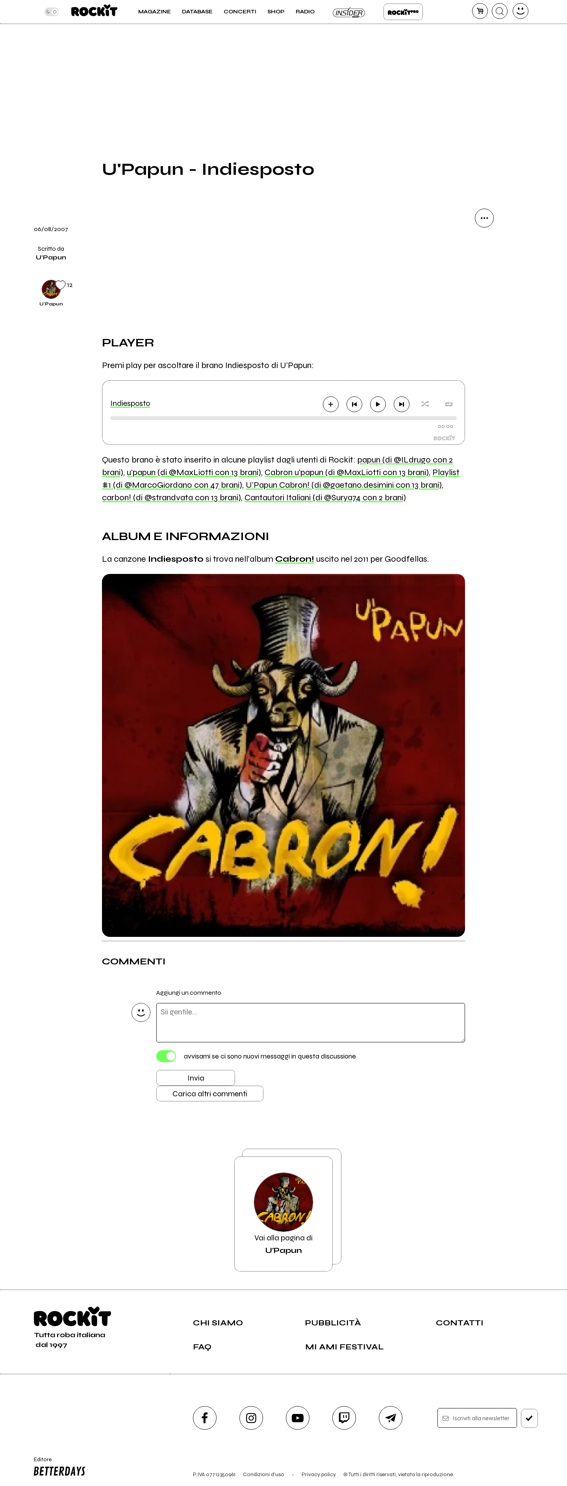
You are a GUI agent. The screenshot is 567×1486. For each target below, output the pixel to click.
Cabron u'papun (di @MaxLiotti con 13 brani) (347, 472)
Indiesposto (130, 403)
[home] (94, 12)
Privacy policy (319, 1474)
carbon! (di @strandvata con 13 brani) (171, 497)
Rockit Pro (403, 12)
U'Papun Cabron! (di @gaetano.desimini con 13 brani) (344, 485)
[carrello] (480, 11)
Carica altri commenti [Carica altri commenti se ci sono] (209, 1094)
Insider (349, 12)
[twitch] (344, 1418)
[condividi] (484, 218)
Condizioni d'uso (263, 1474)
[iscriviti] (529, 1418)
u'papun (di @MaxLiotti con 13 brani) (194, 472)
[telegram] (390, 1418)
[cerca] (500, 11)
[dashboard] (520, 11)
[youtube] (297, 1418)
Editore (57, 1467)
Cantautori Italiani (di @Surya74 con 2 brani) (325, 497)
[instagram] (251, 1418)
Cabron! (294, 559)
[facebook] (205, 1418)
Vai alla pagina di (283, 1214)
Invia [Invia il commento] (195, 1078)
